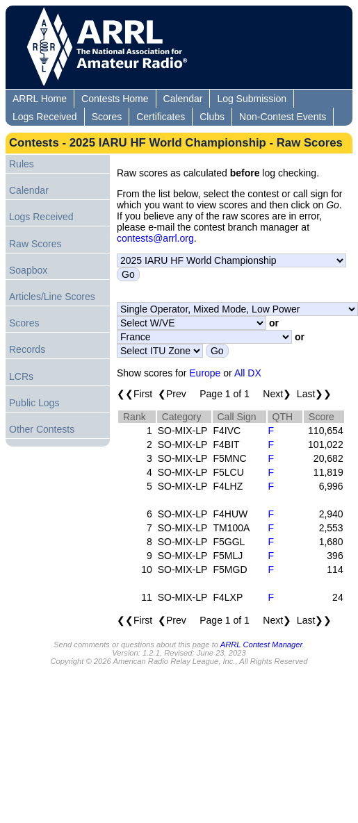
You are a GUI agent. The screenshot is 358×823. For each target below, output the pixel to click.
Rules (21, 163)
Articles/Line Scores (52, 296)
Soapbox (28, 270)
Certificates (160, 116)
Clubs (212, 116)
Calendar (183, 98)
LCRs (21, 376)
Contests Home (114, 98)
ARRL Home (40, 98)
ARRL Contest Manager (261, 644)
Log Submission (251, 98)
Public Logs (34, 402)
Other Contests (41, 429)
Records (27, 349)
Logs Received (45, 116)
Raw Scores (35, 243)
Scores (107, 116)
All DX (247, 373)
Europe (204, 373)
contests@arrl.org (155, 238)
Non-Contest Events (282, 116)
